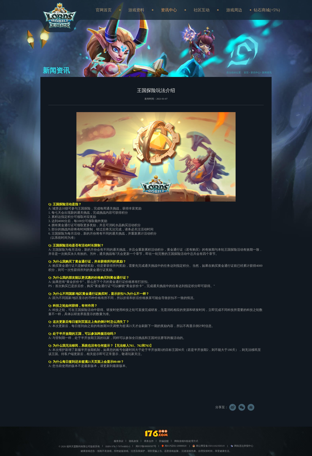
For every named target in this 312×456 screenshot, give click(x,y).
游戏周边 (234, 10)
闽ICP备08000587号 (146, 446)
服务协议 (118, 441)
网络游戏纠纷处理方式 (186, 441)
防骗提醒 (164, 441)
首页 (246, 72)
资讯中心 (255, 72)
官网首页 (104, 10)
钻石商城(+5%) (267, 10)
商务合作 (149, 441)
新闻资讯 (267, 72)
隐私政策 (133, 441)
